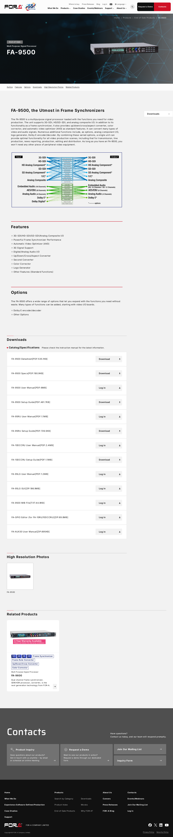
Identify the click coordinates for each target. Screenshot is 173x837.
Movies (84, 805)
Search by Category (64, 799)
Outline (10, 87)
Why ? (87, 811)
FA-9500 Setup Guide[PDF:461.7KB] (30, 402)
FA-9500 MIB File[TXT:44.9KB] (28, 502)
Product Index (61, 805)
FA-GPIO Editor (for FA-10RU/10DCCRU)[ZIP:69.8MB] (39, 517)
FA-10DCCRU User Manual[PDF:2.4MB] (32, 445)
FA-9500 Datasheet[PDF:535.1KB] (29, 359)
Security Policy (162, 832)
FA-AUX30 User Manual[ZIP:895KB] (30, 531)
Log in (104, 4)
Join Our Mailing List (138, 805)
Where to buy (74, 4)
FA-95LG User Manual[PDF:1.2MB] (30, 474)
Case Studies (79, 8)
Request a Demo (145, 7)
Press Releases (88, 4)
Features (18, 87)
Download (110, 359)
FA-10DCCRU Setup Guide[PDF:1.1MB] (31, 459)
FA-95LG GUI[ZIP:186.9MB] (25, 488)
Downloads (37, 87)
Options (27, 87)
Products (66, 8)
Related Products (73, 87)
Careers (107, 799)
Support (109, 8)
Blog (98, 4)
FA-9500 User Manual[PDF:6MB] (29, 387)
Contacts (162, 7)
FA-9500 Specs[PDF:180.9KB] (27, 373)
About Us (122, 8)
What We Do (53, 8)
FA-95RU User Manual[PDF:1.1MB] (29, 416)
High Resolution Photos (53, 87)
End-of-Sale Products (144, 18)
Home (117, 18)
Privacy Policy (148, 832)
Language (121, 4)
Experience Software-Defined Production (24, 805)
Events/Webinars (95, 8)
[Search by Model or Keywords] (132, 6)
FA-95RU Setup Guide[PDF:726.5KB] (31, 431)
